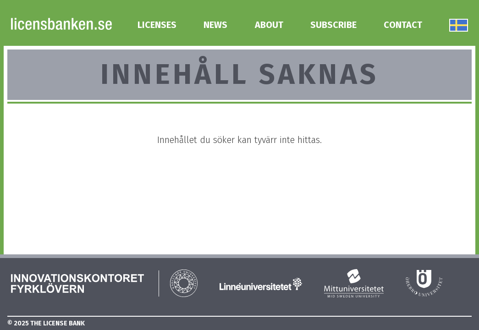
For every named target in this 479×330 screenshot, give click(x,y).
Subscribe (333, 24)
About (269, 24)
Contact (403, 24)
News (215, 24)
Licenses (157, 24)
